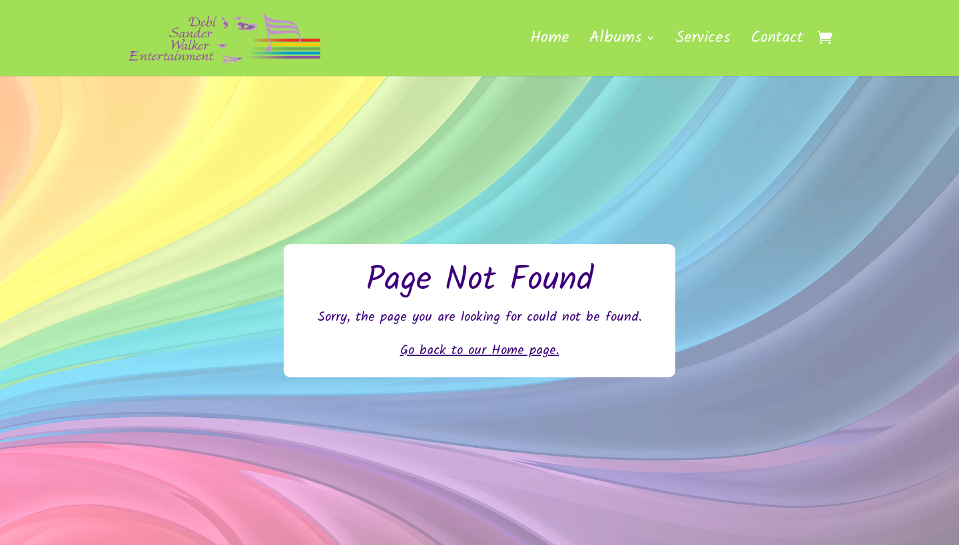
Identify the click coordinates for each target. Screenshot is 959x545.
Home (549, 42)
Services (703, 42)
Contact (777, 42)
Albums (615, 42)
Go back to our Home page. (479, 350)
